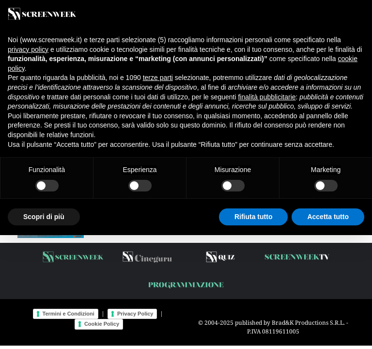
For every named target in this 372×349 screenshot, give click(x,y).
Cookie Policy (101, 324)
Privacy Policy (135, 314)
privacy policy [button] (28, 49)
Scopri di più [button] (43, 217)
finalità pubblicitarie (266, 97)
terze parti (158, 77)
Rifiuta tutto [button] (253, 217)
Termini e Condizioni (68, 314)
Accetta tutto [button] (328, 217)
